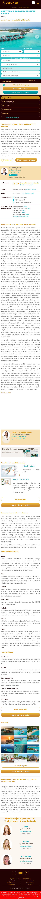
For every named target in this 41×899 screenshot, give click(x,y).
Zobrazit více (7, 160)
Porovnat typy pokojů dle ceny (21, 58)
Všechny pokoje (20, 499)
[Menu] (37, 3)
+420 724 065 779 (26, 849)
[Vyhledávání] (33, 2)
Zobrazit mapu (31, 189)
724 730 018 (19, 438)
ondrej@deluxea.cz (15, 170)
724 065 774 (15, 172)
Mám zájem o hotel (26, 160)
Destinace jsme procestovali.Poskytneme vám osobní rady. (20, 820)
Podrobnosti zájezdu (20, 88)
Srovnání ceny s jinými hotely (20, 92)
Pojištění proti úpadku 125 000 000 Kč (20, 879)
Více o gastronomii (28, 193)
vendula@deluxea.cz (26, 831)
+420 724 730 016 (26, 834)
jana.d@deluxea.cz (26, 846)
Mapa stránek (11, 882)
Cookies (30, 884)
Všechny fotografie (20, 766)
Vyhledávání (11, 884)
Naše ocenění (30, 881)
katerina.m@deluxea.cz (19, 436)
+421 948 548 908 (26, 863)
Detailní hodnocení (26, 185)
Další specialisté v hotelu (20, 216)
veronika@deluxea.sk (26, 861)
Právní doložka (30, 882)
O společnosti (11, 881)
